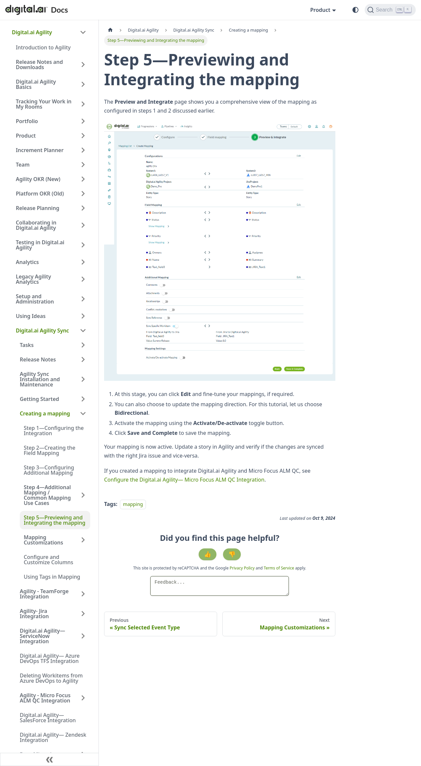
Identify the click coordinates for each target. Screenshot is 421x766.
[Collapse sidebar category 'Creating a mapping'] (83, 413)
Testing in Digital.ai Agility (40, 245)
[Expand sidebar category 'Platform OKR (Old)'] (83, 193)
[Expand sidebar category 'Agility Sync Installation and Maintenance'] (83, 379)
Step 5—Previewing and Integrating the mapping (54, 520)
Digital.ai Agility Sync (42, 330)
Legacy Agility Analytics (33, 279)
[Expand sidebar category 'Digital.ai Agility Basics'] (83, 84)
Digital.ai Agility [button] (32, 32)
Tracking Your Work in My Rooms (43, 104)
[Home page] (110, 30)
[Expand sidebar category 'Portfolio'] (83, 121)
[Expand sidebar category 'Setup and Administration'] (83, 299)
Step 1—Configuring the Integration (54, 430)
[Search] (390, 10)
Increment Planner (40, 150)
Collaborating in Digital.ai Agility (36, 225)
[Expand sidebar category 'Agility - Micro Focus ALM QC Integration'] (83, 698)
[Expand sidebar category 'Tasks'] (83, 345)
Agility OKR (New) (38, 179)
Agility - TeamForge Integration (44, 594)
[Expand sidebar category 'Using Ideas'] (83, 316)
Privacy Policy (243, 568)
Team (23, 164)
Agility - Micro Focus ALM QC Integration (45, 698)
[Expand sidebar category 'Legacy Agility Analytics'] (83, 279)
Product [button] (320, 9)
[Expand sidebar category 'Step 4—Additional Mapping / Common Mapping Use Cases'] (83, 495)
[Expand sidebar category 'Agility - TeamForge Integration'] (83, 594)
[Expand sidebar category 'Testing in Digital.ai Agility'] (83, 245)
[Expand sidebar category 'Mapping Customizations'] (83, 540)
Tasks (27, 345)
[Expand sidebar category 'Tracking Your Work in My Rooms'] (83, 104)
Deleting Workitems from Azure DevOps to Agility (51, 678)
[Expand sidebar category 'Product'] (83, 135)
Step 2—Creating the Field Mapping (49, 450)
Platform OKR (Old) (40, 193)
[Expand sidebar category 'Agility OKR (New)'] (83, 179)
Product (26, 135)
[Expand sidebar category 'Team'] (83, 164)
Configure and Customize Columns (48, 559)
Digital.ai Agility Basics (36, 84)
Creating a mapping (45, 413)
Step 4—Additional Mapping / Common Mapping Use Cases (47, 495)
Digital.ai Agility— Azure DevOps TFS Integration (50, 658)
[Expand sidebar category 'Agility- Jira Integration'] (83, 613)
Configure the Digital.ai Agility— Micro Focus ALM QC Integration (184, 479)
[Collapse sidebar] (49, 759)
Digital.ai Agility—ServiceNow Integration (42, 636)
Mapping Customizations (43, 540)
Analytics (27, 262)
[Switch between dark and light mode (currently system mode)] (355, 10)
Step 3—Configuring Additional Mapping (49, 470)
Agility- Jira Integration (34, 613)
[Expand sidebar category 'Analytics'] (83, 262)
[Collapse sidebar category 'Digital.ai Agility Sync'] (83, 330)
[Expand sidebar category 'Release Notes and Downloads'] (83, 64)
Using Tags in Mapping (52, 576)
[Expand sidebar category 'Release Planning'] (83, 208)
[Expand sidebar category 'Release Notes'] (83, 359)
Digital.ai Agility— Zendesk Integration (53, 737)
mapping (133, 504)
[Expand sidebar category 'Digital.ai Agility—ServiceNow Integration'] (83, 636)
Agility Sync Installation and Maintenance (40, 379)
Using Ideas (30, 316)
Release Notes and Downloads (39, 64)
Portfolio (27, 121)
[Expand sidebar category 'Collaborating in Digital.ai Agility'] (83, 225)
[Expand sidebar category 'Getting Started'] (83, 399)
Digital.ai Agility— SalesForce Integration (48, 717)
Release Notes (38, 359)
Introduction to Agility (43, 47)
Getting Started (39, 399)
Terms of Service (279, 568)
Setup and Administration (35, 299)
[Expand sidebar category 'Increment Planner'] (83, 150)
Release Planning (37, 208)
